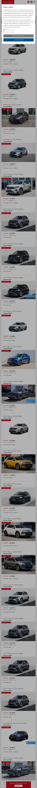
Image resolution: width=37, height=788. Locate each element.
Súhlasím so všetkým (19, 40)
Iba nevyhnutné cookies (18, 36)
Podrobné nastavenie (9, 32)
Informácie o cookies (9, 29)
